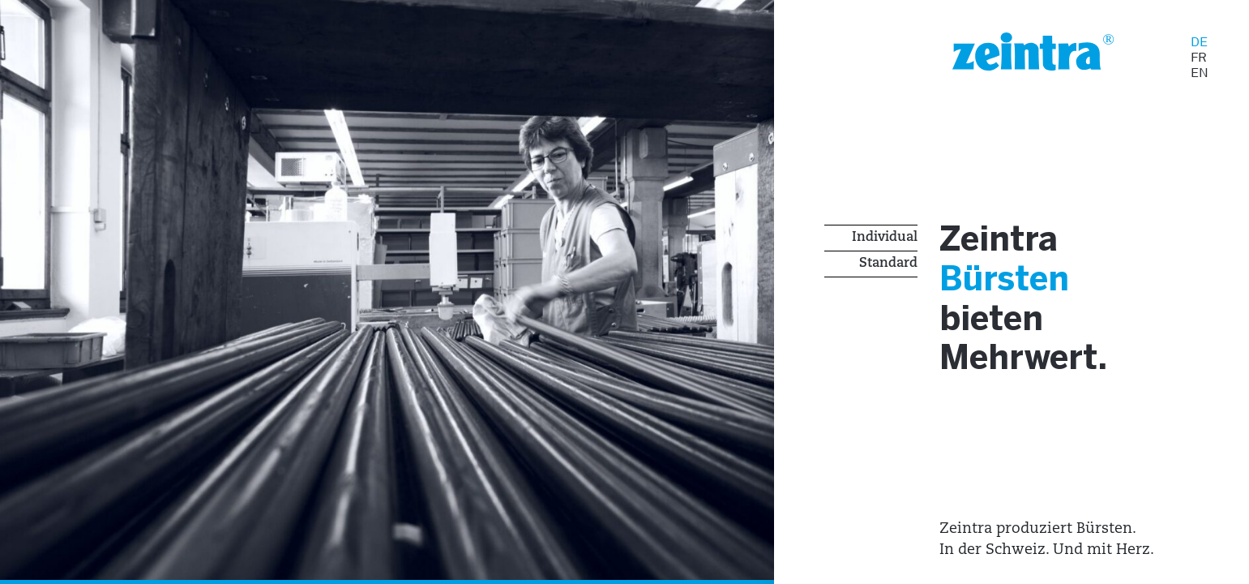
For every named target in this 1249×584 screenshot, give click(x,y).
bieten (997, 325)
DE (1199, 41)
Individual (885, 237)
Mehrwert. (1033, 367)
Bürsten (1012, 284)
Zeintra (1005, 242)
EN (1199, 72)
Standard (888, 263)
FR (1199, 57)
